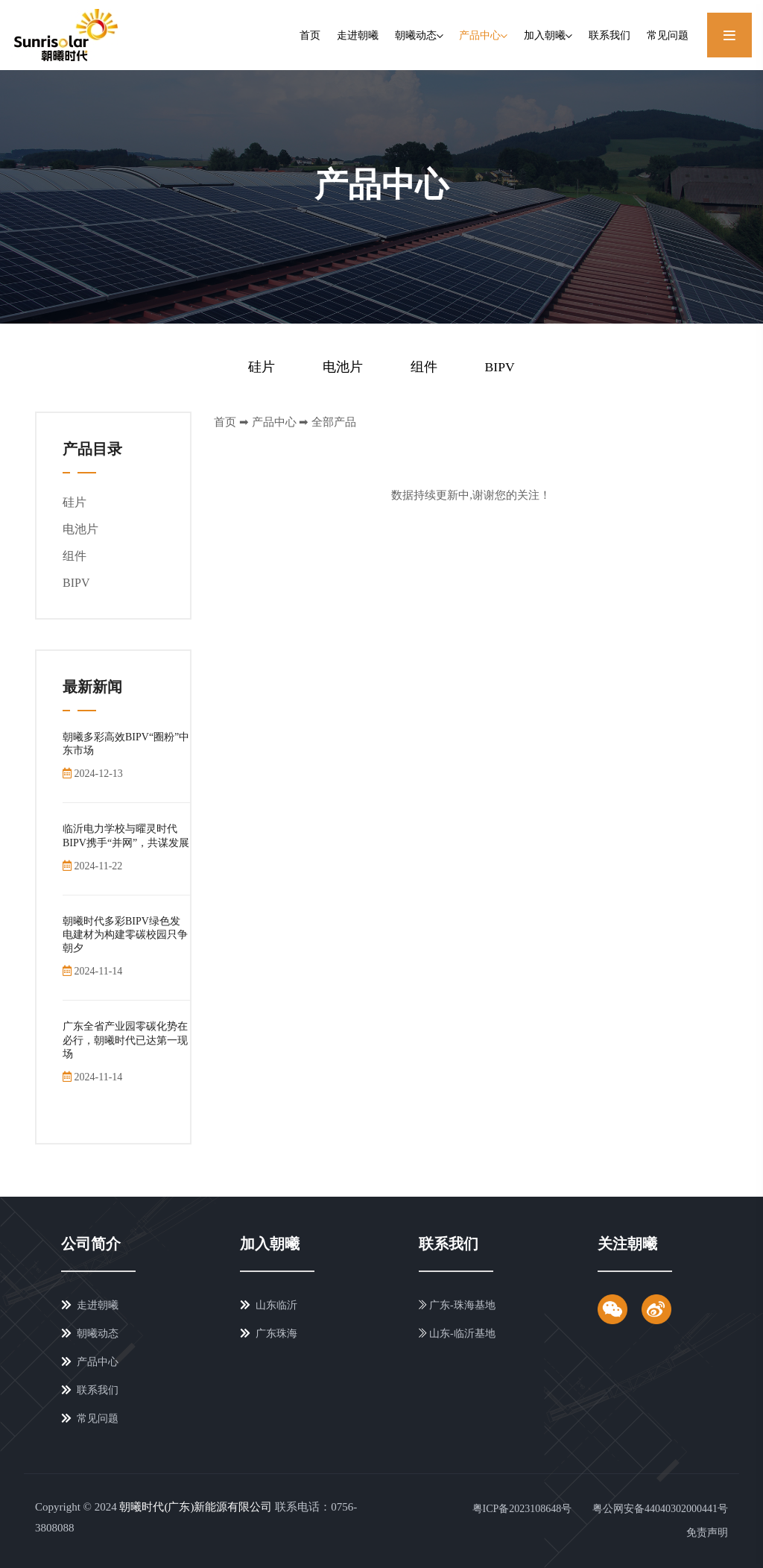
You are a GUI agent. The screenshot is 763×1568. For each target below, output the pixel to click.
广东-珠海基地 (457, 1305)
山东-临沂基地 (457, 1333)
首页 (310, 35)
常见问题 (667, 35)
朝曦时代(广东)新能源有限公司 (195, 1506)
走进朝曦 (358, 35)
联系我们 (609, 35)
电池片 (343, 366)
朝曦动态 (419, 35)
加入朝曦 (548, 35)
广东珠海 (268, 1333)
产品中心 (483, 35)
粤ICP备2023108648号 (519, 1508)
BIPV (499, 366)
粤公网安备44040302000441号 (660, 1508)
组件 (423, 366)
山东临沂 (268, 1305)
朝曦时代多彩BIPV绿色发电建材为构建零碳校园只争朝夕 (125, 934)
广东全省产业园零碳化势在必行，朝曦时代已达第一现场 (125, 1039)
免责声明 (707, 1532)
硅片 (261, 366)
